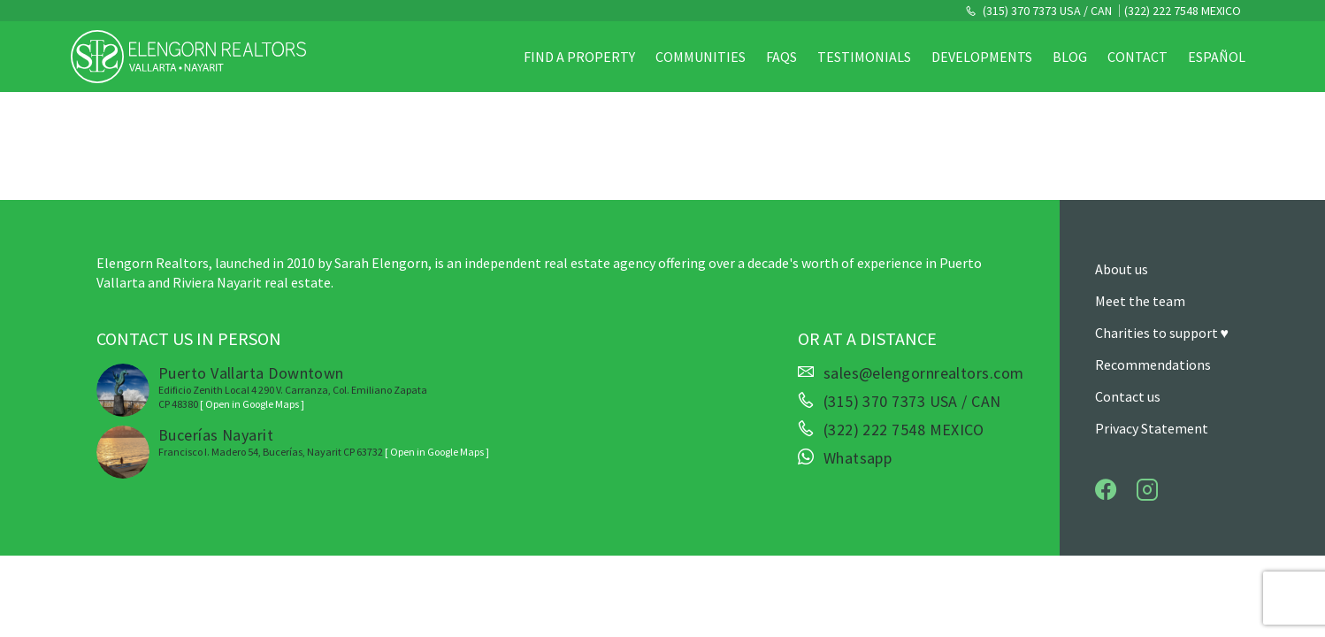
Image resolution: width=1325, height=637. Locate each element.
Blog (1070, 56)
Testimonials (864, 56)
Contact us (1127, 396)
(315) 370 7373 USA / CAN (1046, 10)
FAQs (781, 56)
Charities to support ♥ (1162, 333)
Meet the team (1140, 301)
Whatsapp (857, 458)
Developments (981, 56)
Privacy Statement (1151, 428)
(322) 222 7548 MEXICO (1182, 10)
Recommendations (1153, 364)
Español (1216, 56)
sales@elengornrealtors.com (923, 373)
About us (1121, 269)
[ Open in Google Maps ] (252, 404)
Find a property (579, 56)
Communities (700, 56)
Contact (1137, 56)
